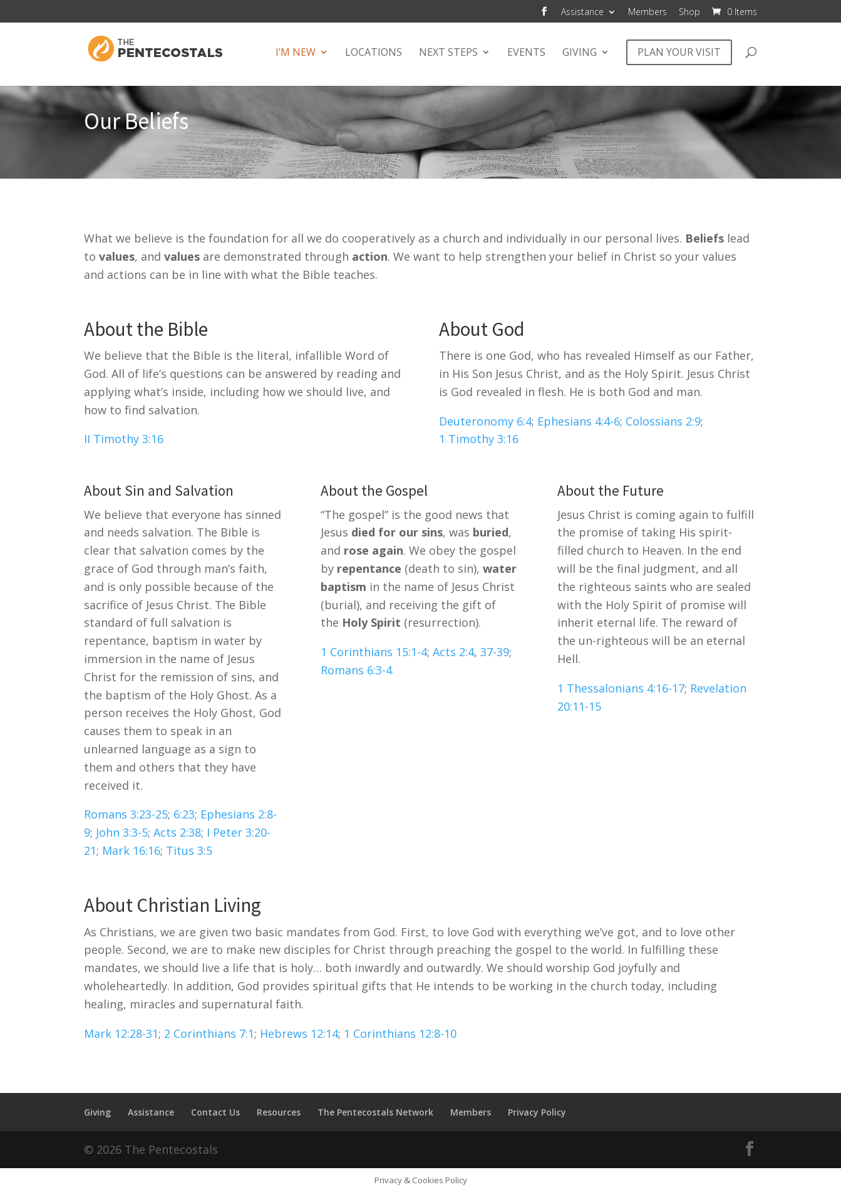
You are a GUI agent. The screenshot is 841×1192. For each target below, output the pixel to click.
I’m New (296, 53)
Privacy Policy (537, 1112)
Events (526, 53)
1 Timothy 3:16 (479, 438)
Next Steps (448, 53)
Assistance (582, 13)
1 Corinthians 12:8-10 (400, 1033)
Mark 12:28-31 (121, 1033)
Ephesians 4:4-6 (578, 421)
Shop (689, 13)
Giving (579, 53)
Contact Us (215, 1112)
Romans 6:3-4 (356, 669)
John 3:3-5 (122, 832)
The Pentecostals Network (375, 1112)
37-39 (494, 651)
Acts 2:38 (177, 832)
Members (647, 13)
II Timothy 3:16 (123, 438)
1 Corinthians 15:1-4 (374, 651)
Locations (373, 53)
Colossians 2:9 (663, 421)
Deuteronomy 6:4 (485, 421)
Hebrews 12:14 (299, 1033)
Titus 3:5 (189, 850)
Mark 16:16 (131, 850)
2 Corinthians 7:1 (209, 1033)
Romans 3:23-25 (126, 814)
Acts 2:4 (453, 651)
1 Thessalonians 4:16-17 (620, 688)
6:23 (184, 814)
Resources (279, 1112)
